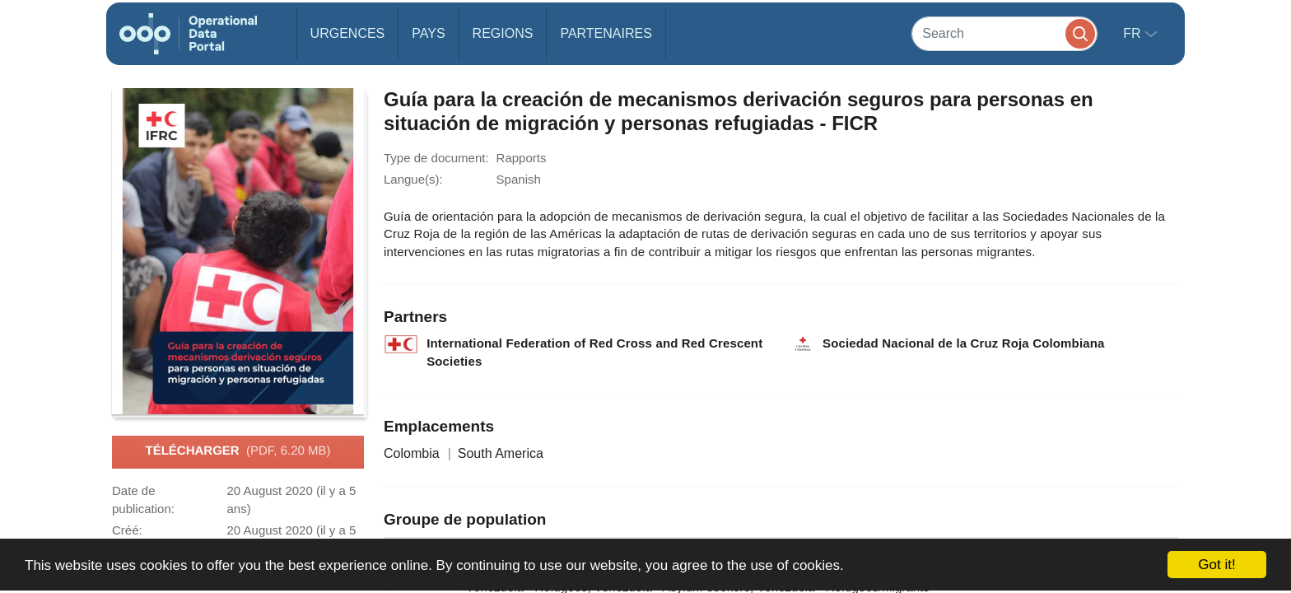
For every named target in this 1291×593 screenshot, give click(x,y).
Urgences (347, 33)
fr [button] (1133, 33)
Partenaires (605, 33)
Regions (503, 33)
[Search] (1004, 33)
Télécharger (237, 451)
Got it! (1216, 564)
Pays (428, 33)
